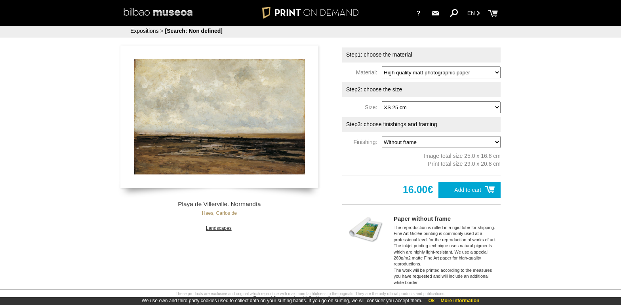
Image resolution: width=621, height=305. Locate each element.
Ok (431, 300)
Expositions (144, 31)
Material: (368, 72)
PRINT (310, 12)
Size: (372, 107)
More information (459, 300)
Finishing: (366, 142)
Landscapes (219, 228)
